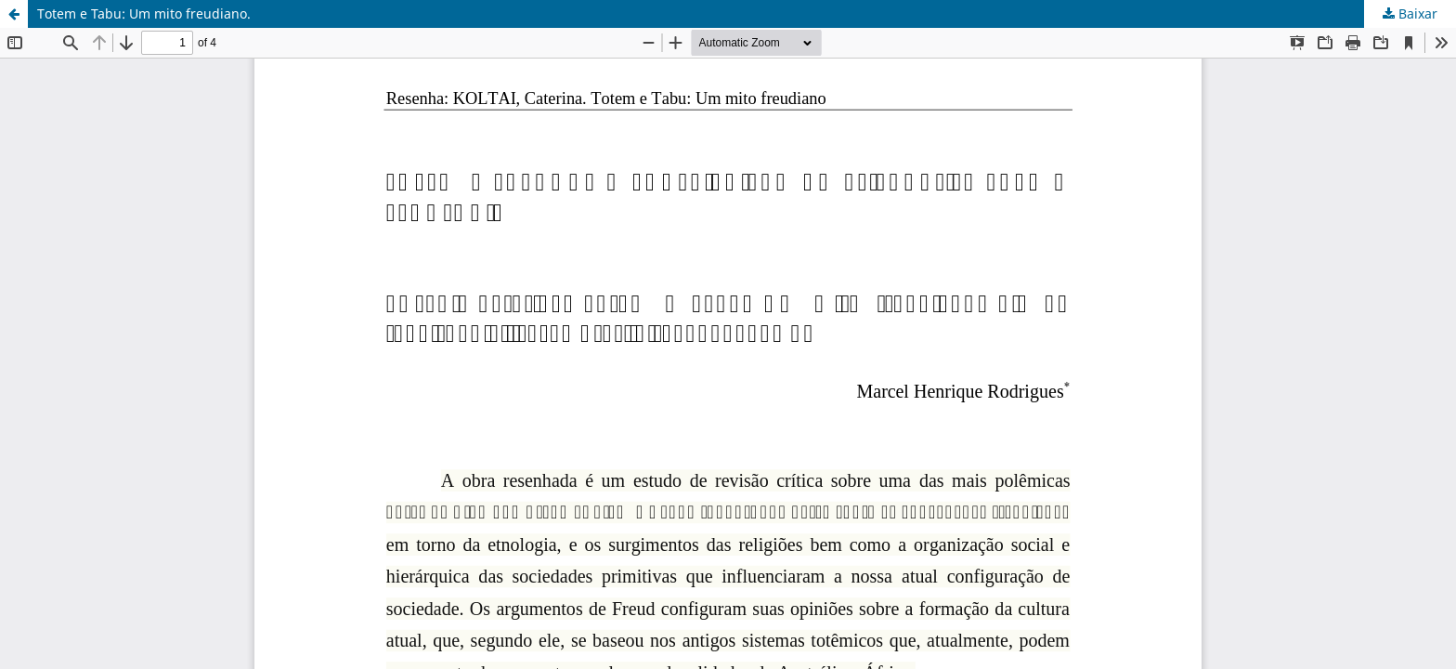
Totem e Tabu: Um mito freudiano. (144, 13)
